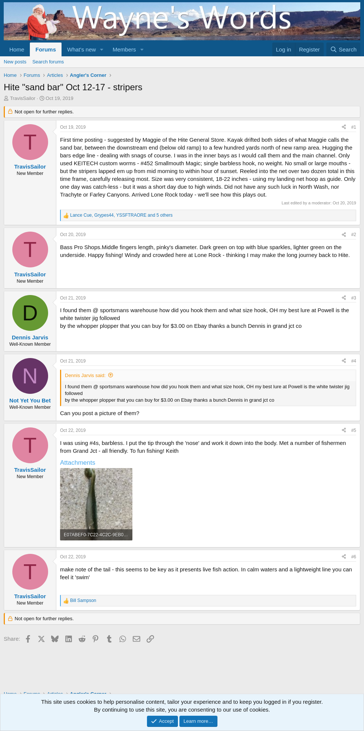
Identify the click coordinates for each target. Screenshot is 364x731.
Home (16, 49)
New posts (15, 62)
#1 (353, 127)
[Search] (343, 49)
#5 (353, 430)
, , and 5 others (121, 215)
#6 (353, 556)
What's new (81, 49)
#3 (353, 298)
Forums (45, 49)
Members (124, 49)
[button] (102, 49)
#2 (353, 234)
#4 (353, 361)
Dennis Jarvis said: (85, 375)
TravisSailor (22, 98)
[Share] (344, 127)
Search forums (48, 62)
